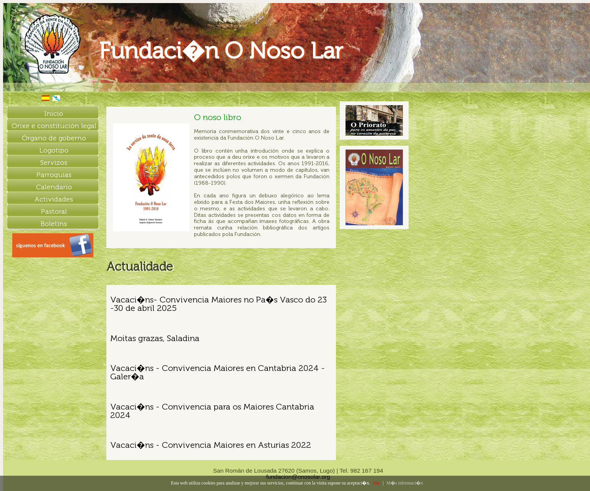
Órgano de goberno (54, 138)
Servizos (53, 162)
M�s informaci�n (404, 483)
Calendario (54, 187)
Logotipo (53, 150)
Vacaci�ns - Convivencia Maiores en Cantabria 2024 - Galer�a (217, 372)
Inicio (53, 113)
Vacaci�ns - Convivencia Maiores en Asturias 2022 (210, 445)
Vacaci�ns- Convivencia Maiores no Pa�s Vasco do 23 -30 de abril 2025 (218, 303)
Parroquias (54, 175)
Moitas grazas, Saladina (154, 338)
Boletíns (54, 223)
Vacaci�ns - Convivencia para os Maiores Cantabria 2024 (212, 411)
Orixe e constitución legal (53, 126)
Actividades (53, 199)
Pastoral (54, 211)
